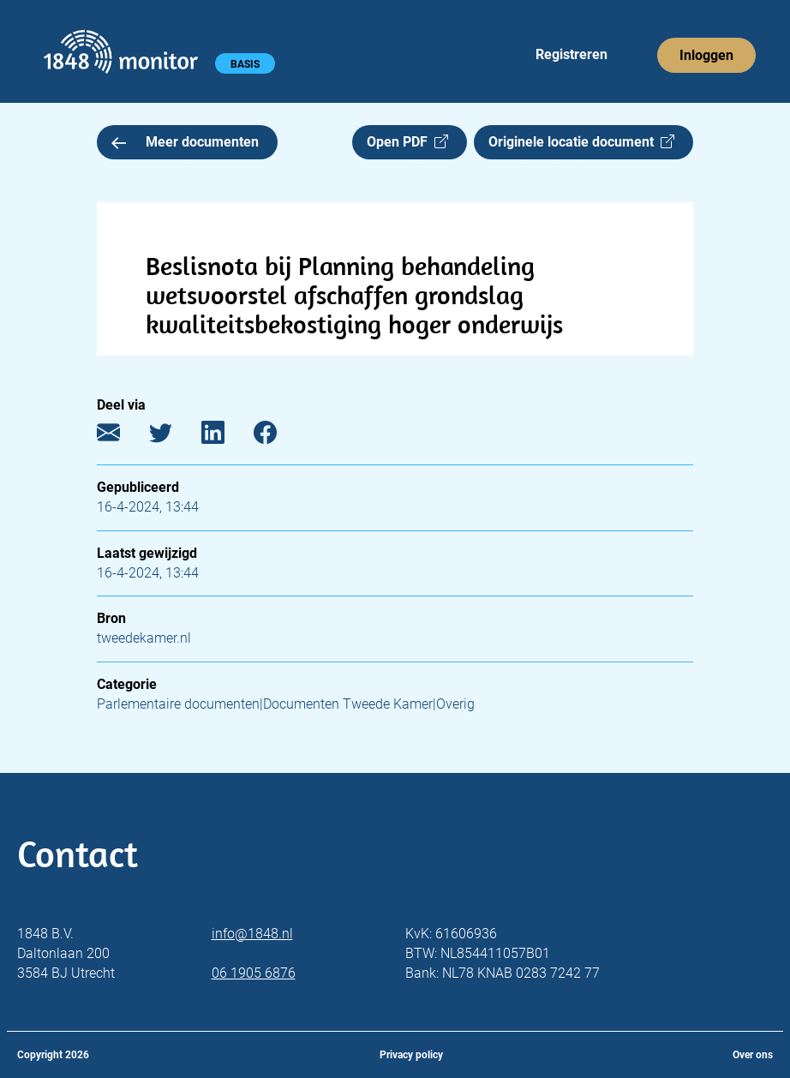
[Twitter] (173, 436)
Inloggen (706, 55)
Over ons (753, 1055)
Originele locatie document (581, 142)
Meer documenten (185, 142)
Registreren (571, 54)
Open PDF (407, 142)
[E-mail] (121, 436)
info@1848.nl (252, 933)
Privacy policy (411, 1055)
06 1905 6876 (254, 973)
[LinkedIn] (225, 436)
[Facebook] (278, 436)
